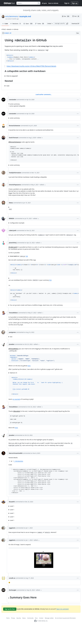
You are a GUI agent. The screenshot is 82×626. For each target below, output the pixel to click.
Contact (41, 618)
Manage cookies (49, 618)
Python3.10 (13, 373)
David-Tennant (13, 137)
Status (24, 618)
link (27, 256)
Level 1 (12, 506)
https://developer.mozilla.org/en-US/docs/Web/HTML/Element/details (31, 66)
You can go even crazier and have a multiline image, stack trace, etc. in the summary (36, 305)
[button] (67, 23)
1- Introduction (18, 461)
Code (5, 23)
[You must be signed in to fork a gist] (75, 16)
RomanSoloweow (14, 125)
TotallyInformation (15, 173)
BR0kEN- (11, 218)
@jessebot (16, 411)
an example (16, 399)
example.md (25, 16)
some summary (15, 104)
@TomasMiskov (14, 349)
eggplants (12, 528)
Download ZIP (75, 23)
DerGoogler (12, 590)
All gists (44, 3)
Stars (28, 24)
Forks (39, 24)
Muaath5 (12, 502)
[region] (41, 62)
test (11, 337)
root (7, 86)
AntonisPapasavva (15, 185)
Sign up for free (10, 609)
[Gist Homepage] (9, 3)
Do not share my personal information (65, 618)
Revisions (15, 24)
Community (30, 618)
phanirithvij (12, 243)
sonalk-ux (12, 578)
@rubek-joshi (13, 247)
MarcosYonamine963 (15, 453)
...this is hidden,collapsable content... (44, 337)
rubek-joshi (12, 230)
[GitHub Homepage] (35, 621)
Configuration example (17, 223)
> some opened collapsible (44, 105)
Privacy (13, 618)
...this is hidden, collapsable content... (44, 597)
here (29, 366)
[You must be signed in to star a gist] (66, 16)
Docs (36, 618)
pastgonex (12, 332)
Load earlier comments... (44, 94)
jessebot (11, 344)
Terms (8, 618)
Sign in (66, 3)
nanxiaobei (12, 99)
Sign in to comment (62, 609)
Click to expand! (12, 76)
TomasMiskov (13, 313)
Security (18, 618)
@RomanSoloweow (15, 142)
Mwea (11, 203)
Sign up (74, 3)
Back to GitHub (53, 3)
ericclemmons (11, 16)
